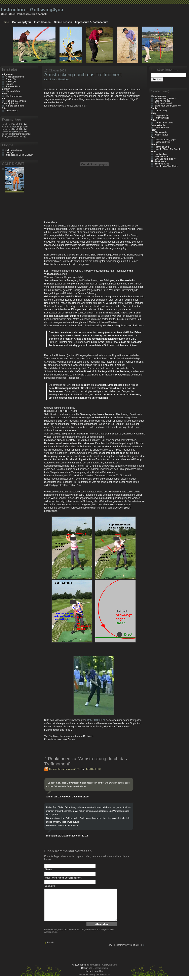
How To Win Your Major (166, 166)
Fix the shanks (161, 147)
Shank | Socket (19, 124)
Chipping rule (161, 115)
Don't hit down (161, 127)
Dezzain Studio (100, 968)
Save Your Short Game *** (167, 105)
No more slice (161, 156)
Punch (50, 942)
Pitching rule (160, 132)
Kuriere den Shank (14, 105)
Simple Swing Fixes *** (165, 98)
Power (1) (10, 79)
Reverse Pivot (12, 86)
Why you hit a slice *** (165, 159)
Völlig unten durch (14, 76)
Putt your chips (161, 118)
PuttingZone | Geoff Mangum (19, 155)
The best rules (161, 163)
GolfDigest (10, 152)
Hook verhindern (13, 96)
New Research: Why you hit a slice (125, 945)
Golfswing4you (21, 22)
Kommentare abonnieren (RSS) (64, 769)
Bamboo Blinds (103, 974)
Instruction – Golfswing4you (32, 9)
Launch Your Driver (164, 122)
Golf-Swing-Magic (13, 150)
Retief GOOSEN (96, 720)
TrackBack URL (93, 769)
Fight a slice (160, 154)
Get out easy (160, 110)
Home (5, 22)
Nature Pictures (86, 974)
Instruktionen (42, 22)
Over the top (11, 110)
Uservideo (63, 79)
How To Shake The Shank (167, 149)
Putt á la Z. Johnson (15, 101)
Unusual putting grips (165, 139)
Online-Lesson (63, 22)
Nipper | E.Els (161, 134)
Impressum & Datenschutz (91, 22)
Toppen (9, 84)
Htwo (101, 971)
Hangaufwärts (12, 91)
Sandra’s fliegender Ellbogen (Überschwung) (16, 135)
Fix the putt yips (162, 142)
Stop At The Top (162, 101)
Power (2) (10, 81)
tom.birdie (49, 79)
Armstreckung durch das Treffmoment (83, 74)
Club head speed (163, 103)
